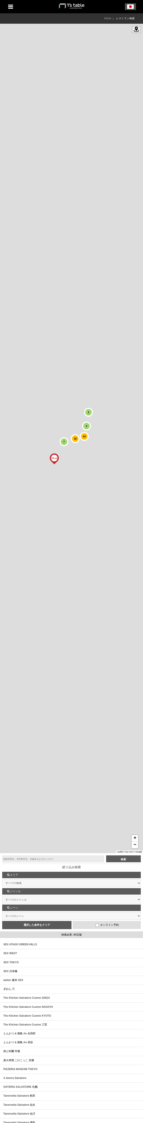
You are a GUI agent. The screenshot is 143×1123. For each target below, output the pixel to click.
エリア (12, 874)
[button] (54, 458)
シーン (12, 907)
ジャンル (14, 891)
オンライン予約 (107, 925)
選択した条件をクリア (37, 924)
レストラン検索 (125, 18)
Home (107, 18)
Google (138, 852)
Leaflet (120, 852)
